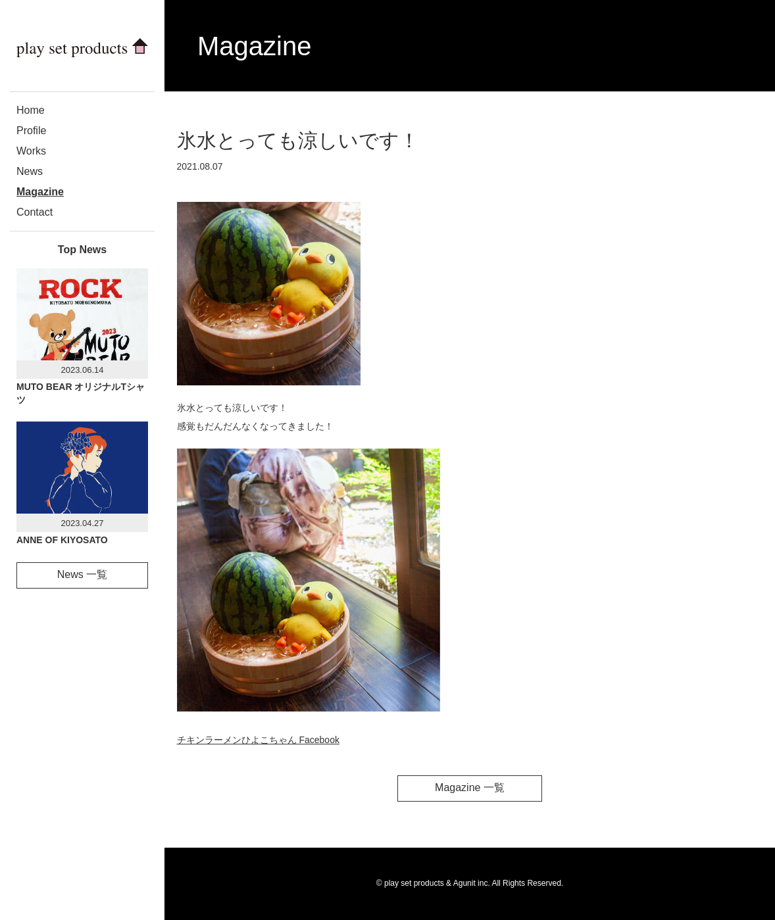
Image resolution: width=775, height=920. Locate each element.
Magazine (40, 191)
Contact (34, 212)
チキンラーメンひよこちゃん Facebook (258, 740)
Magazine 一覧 (470, 787)
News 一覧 (82, 574)
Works (31, 151)
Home (30, 110)
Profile (31, 130)
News (29, 171)
